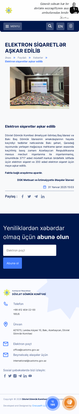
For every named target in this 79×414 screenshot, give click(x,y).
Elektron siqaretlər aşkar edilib (24, 61)
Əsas (8, 57)
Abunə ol (13, 263)
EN (60, 26)
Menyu (12, 26)
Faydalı (22, 57)
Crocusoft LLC (39, 405)
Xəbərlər (38, 57)
